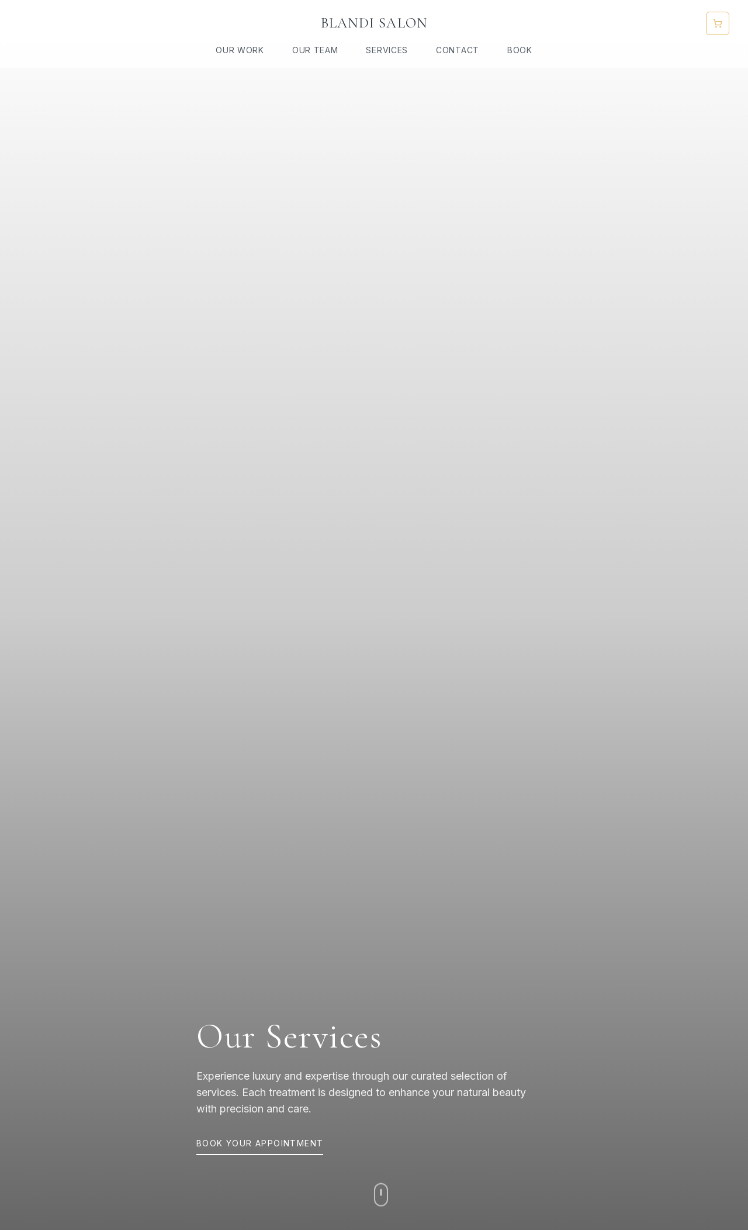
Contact (457, 50)
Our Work (240, 50)
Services (387, 50)
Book (519, 50)
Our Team (315, 50)
